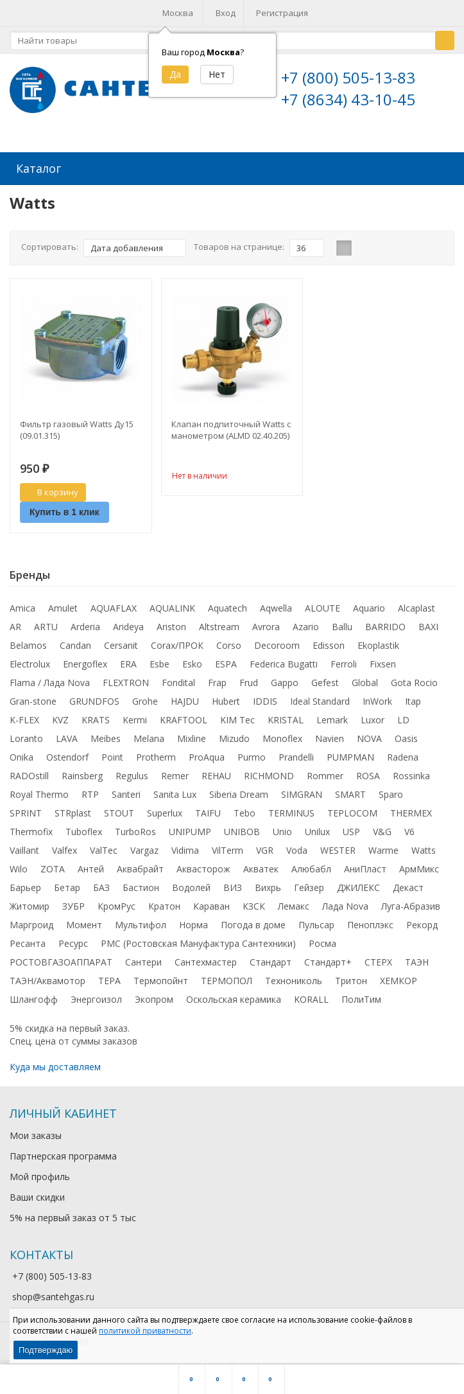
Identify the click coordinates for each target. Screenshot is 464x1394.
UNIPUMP (190, 829)
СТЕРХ (378, 959)
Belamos (28, 643)
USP (351, 829)
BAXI (428, 624)
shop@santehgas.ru (53, 1294)
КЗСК (254, 903)
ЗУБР (73, 903)
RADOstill (29, 773)
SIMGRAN (301, 792)
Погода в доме (253, 922)
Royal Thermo (39, 792)
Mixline (191, 736)
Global (365, 680)
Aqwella (276, 605)
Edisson (329, 643)
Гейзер (309, 885)
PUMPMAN (350, 754)
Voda (296, 848)
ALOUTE (322, 605)
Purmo (251, 754)
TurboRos (135, 829)
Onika (21, 754)
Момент (84, 922)
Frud (248, 680)
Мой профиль (40, 1174)
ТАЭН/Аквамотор (47, 978)
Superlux (164, 810)
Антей (91, 866)
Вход (226, 13)
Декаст (408, 885)
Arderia (85, 624)
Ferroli (344, 661)
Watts (423, 848)
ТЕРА (109, 978)
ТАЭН (417, 959)
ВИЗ (232, 885)
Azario (306, 624)
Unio (282, 829)
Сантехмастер (206, 959)
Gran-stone (33, 699)
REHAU (216, 773)
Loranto (26, 736)
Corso (228, 643)
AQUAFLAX (113, 605)
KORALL (311, 997)
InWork (377, 699)
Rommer (325, 773)
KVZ (60, 717)
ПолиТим (361, 997)
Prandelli (296, 754)
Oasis (406, 736)
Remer (175, 773)
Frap (217, 680)
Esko (192, 661)
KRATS (96, 717)
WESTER (338, 848)
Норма (193, 922)
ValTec (103, 848)
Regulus (132, 773)
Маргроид (31, 922)
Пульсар (316, 922)
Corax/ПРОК (177, 643)
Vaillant (24, 848)
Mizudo (234, 736)
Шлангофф (34, 997)
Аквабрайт (140, 866)
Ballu (342, 624)
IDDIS (265, 699)
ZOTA (52, 866)
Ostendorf (67, 754)
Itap (413, 699)
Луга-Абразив (410, 903)
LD (403, 717)
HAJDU (185, 699)
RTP (90, 792)
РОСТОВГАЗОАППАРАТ (61, 959)
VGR (264, 848)
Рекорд (422, 922)
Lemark (332, 717)
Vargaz (144, 848)
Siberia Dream (238, 792)
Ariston (171, 624)
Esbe (159, 661)
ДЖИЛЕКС (358, 885)
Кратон (164, 903)
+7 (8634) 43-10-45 (348, 99)
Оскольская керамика (233, 997)
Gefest (325, 680)
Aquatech (227, 605)
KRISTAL (286, 717)
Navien (329, 736)
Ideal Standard (320, 699)
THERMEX (411, 810)
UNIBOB (242, 829)
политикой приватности (145, 1330)
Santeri (126, 792)
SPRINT (26, 810)
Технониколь (293, 978)
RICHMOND (269, 773)
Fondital (178, 680)
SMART (350, 792)
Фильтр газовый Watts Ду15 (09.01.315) (76, 427)
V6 (409, 829)
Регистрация (282, 13)
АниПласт (365, 866)
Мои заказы (36, 1133)
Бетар (67, 885)
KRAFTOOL (183, 717)
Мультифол (140, 922)
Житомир (29, 903)
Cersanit (121, 643)
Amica (22, 605)
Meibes (105, 736)
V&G (382, 829)
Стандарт (270, 959)
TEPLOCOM (352, 810)
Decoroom (277, 643)
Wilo (19, 866)
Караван (211, 903)
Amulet (63, 605)
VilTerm (227, 848)
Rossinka (411, 773)
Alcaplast (416, 605)
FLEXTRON (126, 680)
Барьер (25, 885)
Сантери (143, 959)
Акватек (261, 866)
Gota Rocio (414, 680)
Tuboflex (83, 829)
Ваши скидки (37, 1194)
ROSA (368, 773)
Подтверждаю (46, 1350)
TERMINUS (291, 810)
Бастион (141, 885)
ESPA (226, 661)
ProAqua (207, 754)
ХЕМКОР (398, 978)
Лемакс (293, 903)
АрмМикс (419, 866)
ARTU (46, 624)
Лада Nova (345, 903)
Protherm (156, 754)
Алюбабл (311, 866)
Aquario (369, 605)
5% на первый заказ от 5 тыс (73, 1215)
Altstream (219, 624)
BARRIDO (385, 624)
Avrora (266, 624)
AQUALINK (172, 605)
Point (112, 754)
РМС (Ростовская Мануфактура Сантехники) (198, 941)
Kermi (135, 717)
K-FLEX (24, 717)
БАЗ (101, 885)
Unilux (317, 829)
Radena (402, 754)
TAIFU (208, 810)
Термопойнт (160, 978)
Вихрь (268, 885)
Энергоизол (96, 997)
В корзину (50, 489)
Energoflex (85, 661)
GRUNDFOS (94, 699)
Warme (383, 848)
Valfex (64, 848)
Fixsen (383, 661)
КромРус (116, 903)
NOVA (369, 736)
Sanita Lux (174, 792)
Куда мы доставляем (55, 1064)
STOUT (119, 810)
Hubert (226, 699)
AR (15, 624)
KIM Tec (237, 717)
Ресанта (28, 941)
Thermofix (31, 829)
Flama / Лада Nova (50, 680)
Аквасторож (203, 866)
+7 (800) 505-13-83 (348, 77)
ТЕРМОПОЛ (226, 978)
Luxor (372, 717)
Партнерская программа (63, 1153)
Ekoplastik (378, 643)
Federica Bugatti (284, 661)
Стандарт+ (328, 959)
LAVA (67, 736)
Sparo (391, 792)
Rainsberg (82, 773)
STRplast (73, 810)
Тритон (351, 978)
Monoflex (282, 736)
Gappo (284, 680)
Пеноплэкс (370, 922)
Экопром (154, 997)
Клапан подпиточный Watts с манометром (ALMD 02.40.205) (231, 427)
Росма (322, 941)
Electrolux (30, 661)
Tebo (244, 810)
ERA (128, 661)
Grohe (145, 699)
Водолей (191, 885)
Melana (148, 736)
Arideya (128, 624)
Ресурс (73, 941)
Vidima (185, 848)
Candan (75, 643)
